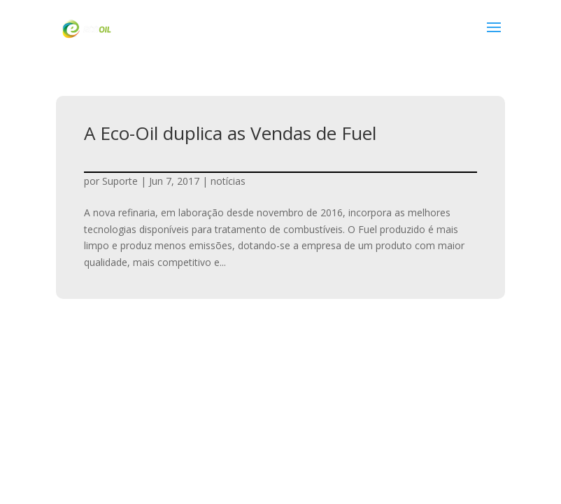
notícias (228, 181)
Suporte (120, 181)
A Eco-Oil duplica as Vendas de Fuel (230, 133)
